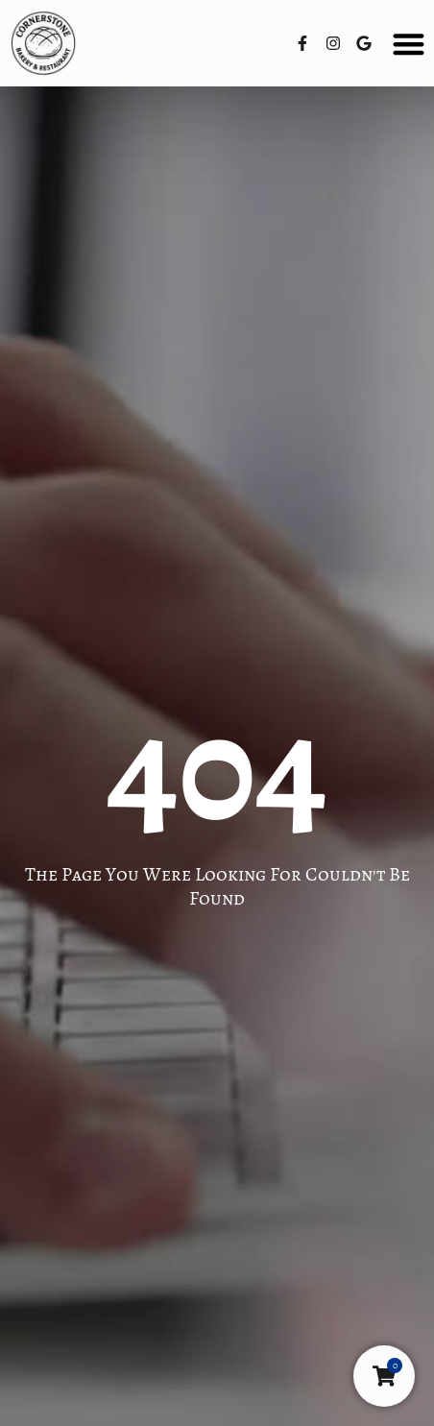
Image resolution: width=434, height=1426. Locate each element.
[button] (409, 43)
